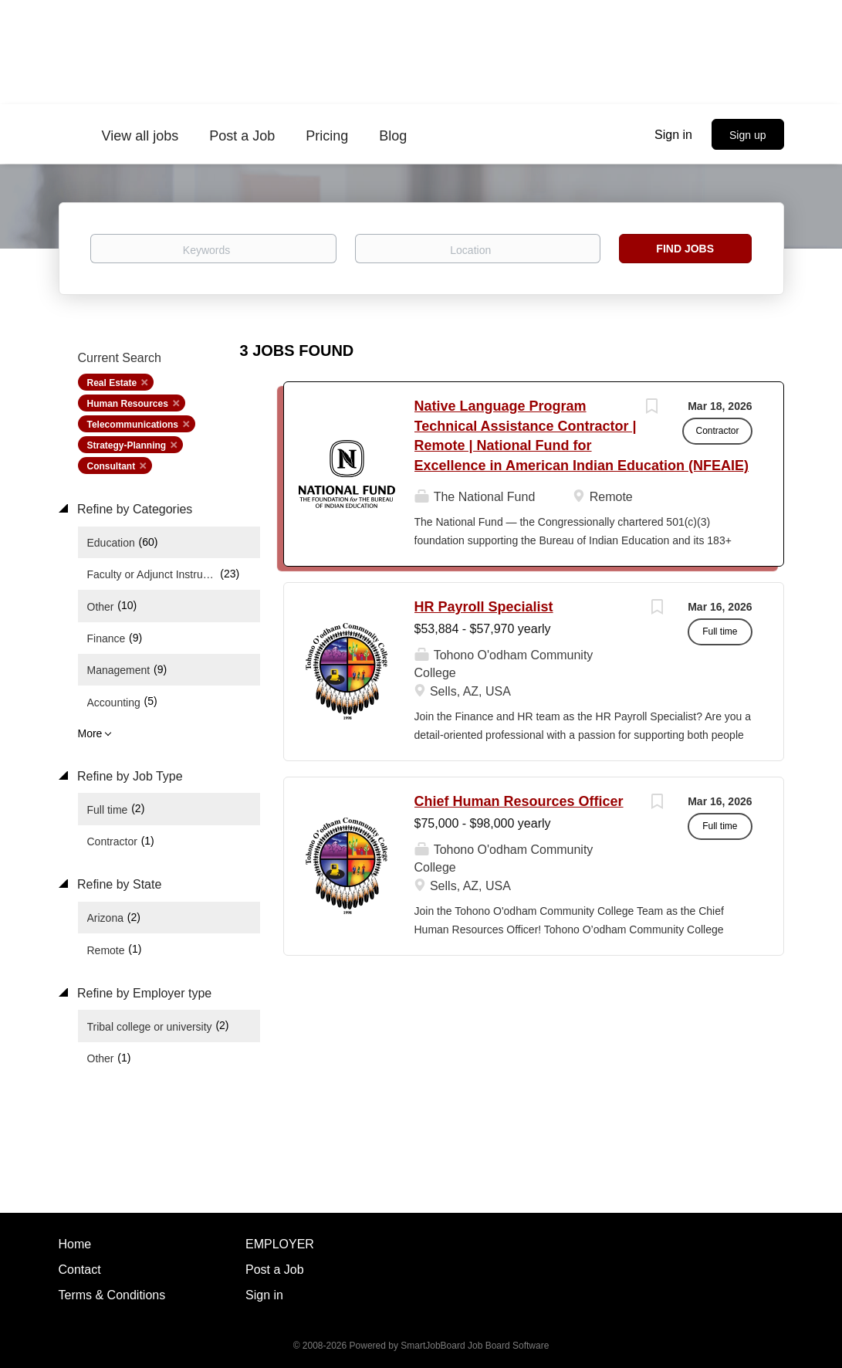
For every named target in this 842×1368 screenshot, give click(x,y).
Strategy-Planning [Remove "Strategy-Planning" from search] (127, 445)
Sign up (747, 135)
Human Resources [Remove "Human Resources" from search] (127, 403)
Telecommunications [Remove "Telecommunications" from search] (132, 424)
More (90, 733)
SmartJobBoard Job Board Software (475, 1345)
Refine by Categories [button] (133, 509)
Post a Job (274, 1269)
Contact (80, 1269)
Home (75, 1244)
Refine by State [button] (118, 884)
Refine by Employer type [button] (143, 993)
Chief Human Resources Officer (519, 801)
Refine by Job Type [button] (128, 776)
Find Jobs (685, 248)
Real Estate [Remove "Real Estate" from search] (112, 383)
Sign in (673, 134)
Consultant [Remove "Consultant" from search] (111, 466)
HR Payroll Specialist (483, 607)
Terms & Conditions (112, 1295)
